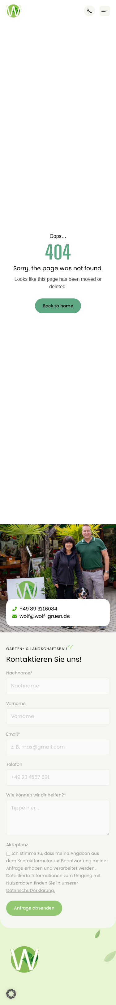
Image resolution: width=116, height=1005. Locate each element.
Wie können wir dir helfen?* (36, 795)
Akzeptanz (17, 845)
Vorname (16, 703)
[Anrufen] (89, 11)
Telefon (14, 764)
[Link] (13, 11)
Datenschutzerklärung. (30, 890)
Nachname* (19, 673)
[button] (105, 11)
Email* (13, 734)
